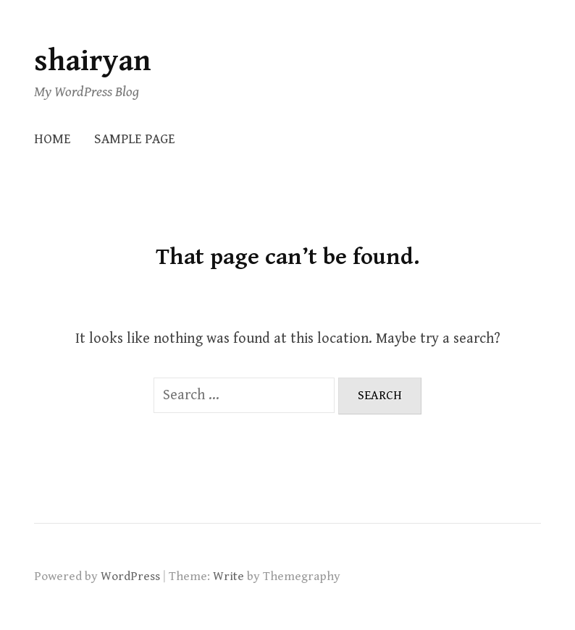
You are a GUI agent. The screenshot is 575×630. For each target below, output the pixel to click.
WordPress (130, 576)
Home (52, 139)
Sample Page (134, 139)
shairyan (92, 61)
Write (228, 576)
